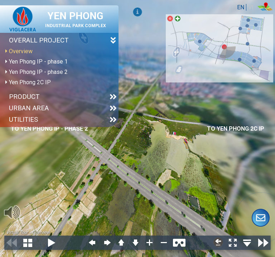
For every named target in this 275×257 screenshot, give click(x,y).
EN (240, 7)
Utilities (23, 120)
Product (24, 97)
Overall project (38, 40)
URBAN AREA (29, 108)
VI (251, 7)
